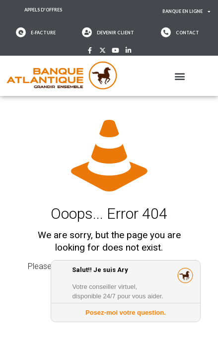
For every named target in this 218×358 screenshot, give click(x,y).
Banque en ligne (186, 11)
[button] (180, 76)
